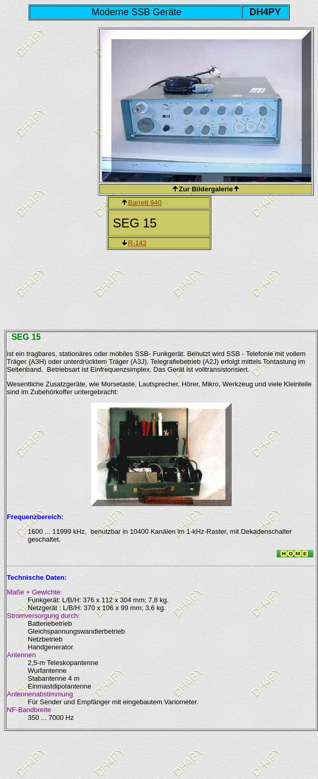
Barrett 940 (145, 203)
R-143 (137, 243)
